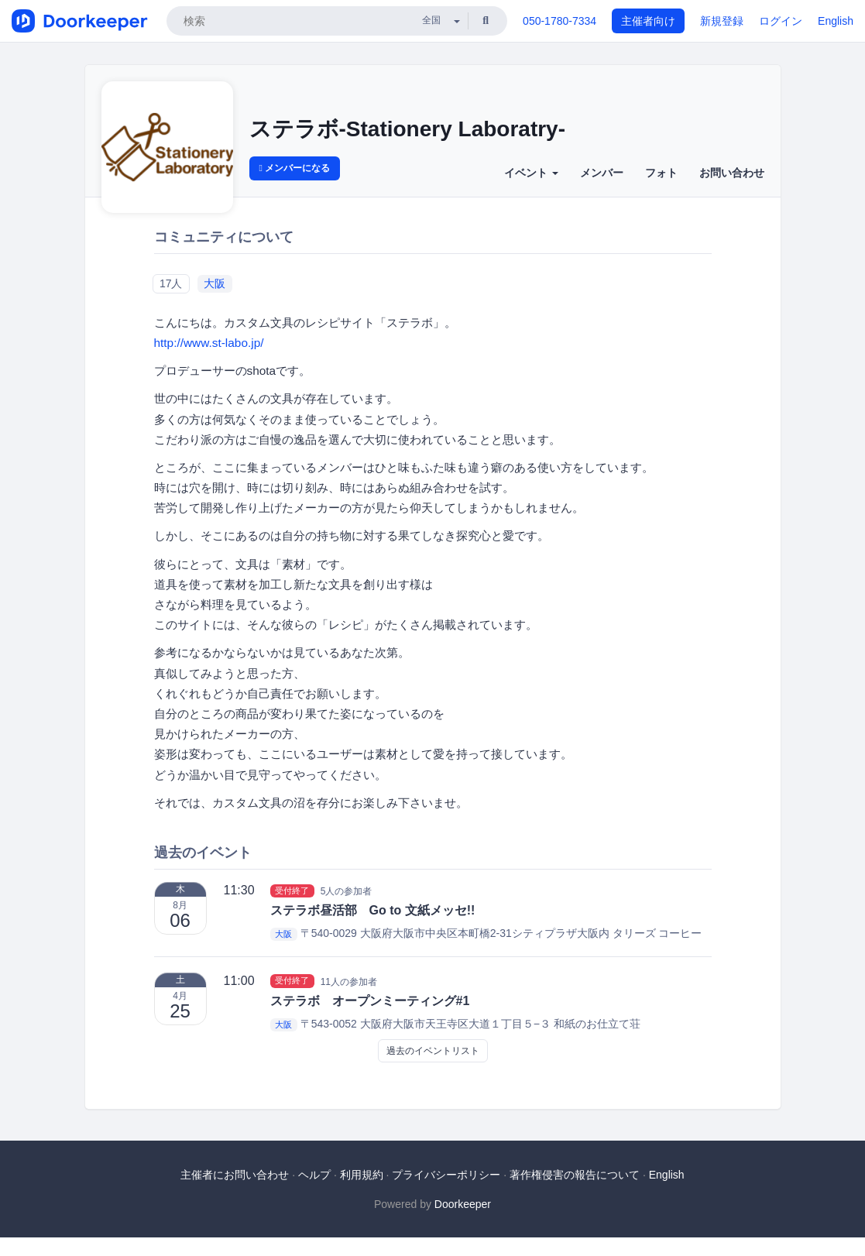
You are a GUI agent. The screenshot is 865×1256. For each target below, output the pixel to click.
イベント (531, 172)
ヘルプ (314, 1174)
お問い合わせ (731, 172)
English (835, 21)
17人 (171, 283)
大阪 (214, 283)
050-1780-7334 (559, 21)
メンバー (601, 172)
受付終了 (292, 890)
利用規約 (361, 1174)
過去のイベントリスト (432, 1050)
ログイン (780, 21)
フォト (661, 172)
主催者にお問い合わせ (234, 1174)
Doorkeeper (462, 1204)
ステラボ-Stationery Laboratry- (407, 129)
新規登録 (721, 21)
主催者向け (648, 21)
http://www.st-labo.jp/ (209, 342)
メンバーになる (295, 168)
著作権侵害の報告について (575, 1174)
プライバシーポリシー (446, 1174)
